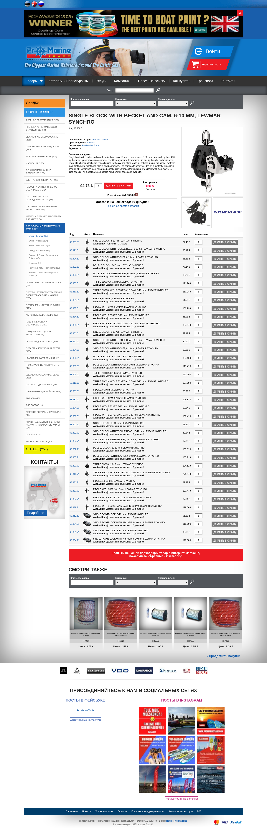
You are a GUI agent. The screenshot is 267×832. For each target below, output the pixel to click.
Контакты (228, 81)
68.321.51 (74, 250)
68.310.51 (74, 291)
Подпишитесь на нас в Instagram (182, 799)
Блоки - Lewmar (101, 139)
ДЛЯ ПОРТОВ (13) (34, 405)
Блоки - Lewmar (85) (38, 236)
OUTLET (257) (37, 449)
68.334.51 (74, 316)
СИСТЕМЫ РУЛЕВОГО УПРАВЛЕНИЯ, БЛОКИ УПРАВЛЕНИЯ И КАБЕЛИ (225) (44, 295)
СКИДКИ (32, 103)
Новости (86, 811)
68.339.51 (74, 325)
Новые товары (39, 112)
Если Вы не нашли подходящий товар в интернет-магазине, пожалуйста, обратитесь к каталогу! (156, 554)
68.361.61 (74, 516)
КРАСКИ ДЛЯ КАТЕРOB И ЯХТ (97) (42, 358)
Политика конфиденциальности (147, 811)
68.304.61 (74, 350)
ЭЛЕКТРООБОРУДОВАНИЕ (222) (42, 180)
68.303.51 (74, 283)
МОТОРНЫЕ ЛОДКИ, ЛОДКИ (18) (42, 315)
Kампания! (122, 81)
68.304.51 (74, 258)
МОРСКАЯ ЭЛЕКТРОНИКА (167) (41, 156)
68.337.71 (74, 490)
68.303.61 (74, 374)
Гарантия (122, 811)
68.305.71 (74, 457)
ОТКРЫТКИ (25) (33, 435)
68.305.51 (74, 275)
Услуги (101, 81)
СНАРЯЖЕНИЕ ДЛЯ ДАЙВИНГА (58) (43, 391)
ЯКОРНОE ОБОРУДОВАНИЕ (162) (42, 120)
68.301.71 (74, 424)
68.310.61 (74, 383)
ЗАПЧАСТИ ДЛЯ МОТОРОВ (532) (42, 341)
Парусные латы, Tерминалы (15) (44, 268)
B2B (199, 811)
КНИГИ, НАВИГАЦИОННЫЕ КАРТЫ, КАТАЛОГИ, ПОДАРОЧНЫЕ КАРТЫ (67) (43, 425)
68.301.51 (74, 242)
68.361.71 (74, 532)
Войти (213, 51)
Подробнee (35, 513)
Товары (31, 81)
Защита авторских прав (181, 811)
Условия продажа (104, 811)
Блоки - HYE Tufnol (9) (39, 245)
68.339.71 (74, 507)
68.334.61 (74, 408)
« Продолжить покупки (223, 656)
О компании (72, 811)
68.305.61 (74, 366)
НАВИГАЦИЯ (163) (35, 163)
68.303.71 (74, 465)
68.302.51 (74, 267)
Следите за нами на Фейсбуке (85, 720)
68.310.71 (74, 474)
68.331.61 (74, 391)
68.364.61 (74, 524)
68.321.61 (74, 341)
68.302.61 (74, 358)
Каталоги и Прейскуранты (69, 81)
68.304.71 (74, 441)
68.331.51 (74, 300)
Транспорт (205, 81)
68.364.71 (74, 540)
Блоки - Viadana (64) (38, 241)
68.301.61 (74, 333)
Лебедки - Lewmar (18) (39, 250)
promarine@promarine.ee (176, 820)
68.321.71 (74, 432)
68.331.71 (74, 482)
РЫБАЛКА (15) (33, 398)
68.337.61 (74, 399)
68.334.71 (74, 499)
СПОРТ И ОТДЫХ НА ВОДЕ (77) (41, 384)
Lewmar (91, 142)
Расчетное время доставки (122, 205)
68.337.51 (74, 308)
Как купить (181, 81)
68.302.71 (74, 449)
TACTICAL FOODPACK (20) (39, 441)
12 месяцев (149, 189)
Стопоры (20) (35, 263)
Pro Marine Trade (90, 145)
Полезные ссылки (152, 81)
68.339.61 (74, 416)
